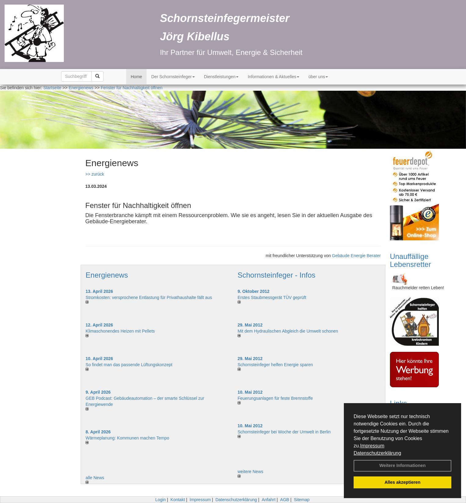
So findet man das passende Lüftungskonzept (129, 364)
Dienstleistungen (221, 76)
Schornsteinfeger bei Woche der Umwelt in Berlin (284, 431)
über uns (318, 76)
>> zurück (94, 174)
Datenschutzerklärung (377, 453)
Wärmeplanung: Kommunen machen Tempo (127, 438)
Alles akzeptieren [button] (402, 482)
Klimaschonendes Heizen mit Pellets (120, 331)
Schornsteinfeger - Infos (276, 275)
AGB (284, 499)
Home (136, 76)
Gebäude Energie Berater (356, 255)
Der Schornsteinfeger (173, 76)
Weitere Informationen (402, 465)
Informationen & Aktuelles (273, 76)
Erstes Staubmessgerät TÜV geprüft (272, 297)
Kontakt (177, 499)
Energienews (107, 275)
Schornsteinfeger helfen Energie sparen (275, 364)
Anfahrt (268, 499)
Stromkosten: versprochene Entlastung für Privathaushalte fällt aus (149, 297)
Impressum (372, 445)
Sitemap (301, 499)
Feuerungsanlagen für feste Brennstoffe (275, 398)
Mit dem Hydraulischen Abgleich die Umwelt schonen (288, 331)
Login (160, 499)
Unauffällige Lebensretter (410, 260)
